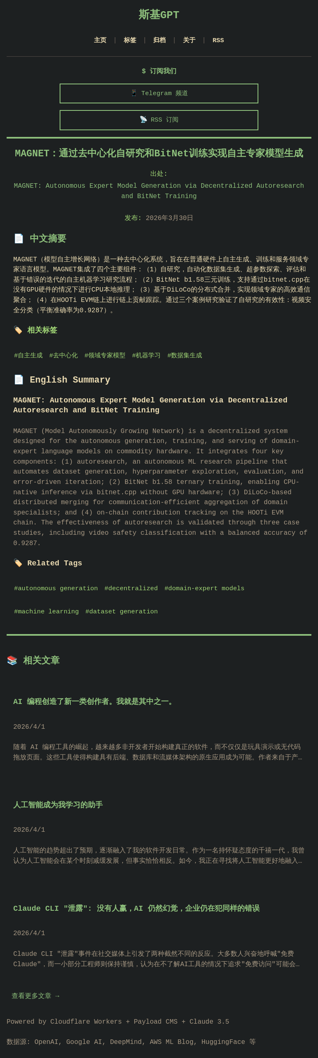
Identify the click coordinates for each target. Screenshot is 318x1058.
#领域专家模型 (106, 359)
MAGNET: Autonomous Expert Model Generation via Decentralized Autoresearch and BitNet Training (159, 194)
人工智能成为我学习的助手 (58, 799)
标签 (129, 40)
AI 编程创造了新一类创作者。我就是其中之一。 (94, 695)
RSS (220, 40)
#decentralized (133, 581)
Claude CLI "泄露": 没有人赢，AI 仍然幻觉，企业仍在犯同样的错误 (136, 902)
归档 (159, 40)
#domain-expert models (208, 581)
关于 (190, 40)
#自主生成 (28, 359)
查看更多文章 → (35, 989)
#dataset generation (123, 604)
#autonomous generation (57, 581)
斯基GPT (159, 15)
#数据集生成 (186, 359)
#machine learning (47, 604)
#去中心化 (64, 359)
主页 (98, 40)
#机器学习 (148, 359)
